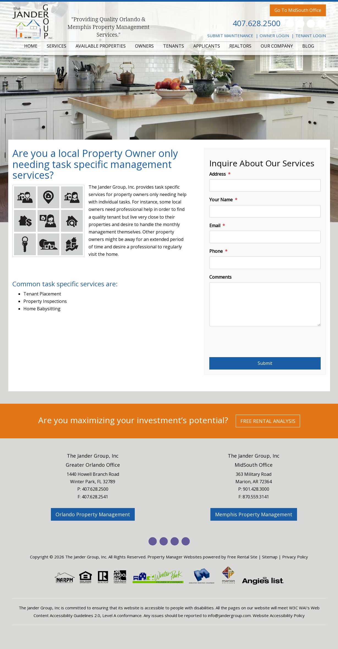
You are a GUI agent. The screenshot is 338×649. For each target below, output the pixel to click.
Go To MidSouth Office (297, 10)
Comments (220, 277)
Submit (265, 363)
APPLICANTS (206, 46)
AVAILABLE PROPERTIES (101, 46)
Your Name (221, 200)
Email (214, 225)
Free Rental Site (242, 557)
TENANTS (173, 46)
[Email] (265, 237)
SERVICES (56, 46)
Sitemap (269, 557)
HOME (30, 46)
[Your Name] (265, 211)
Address (217, 174)
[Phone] (265, 262)
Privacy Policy (295, 557)
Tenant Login (310, 35)
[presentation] (251, 343)
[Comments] (265, 304)
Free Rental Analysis (267, 421)
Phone (216, 251)
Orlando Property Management (93, 514)
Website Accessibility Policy (279, 615)
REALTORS (240, 46)
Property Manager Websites (174, 557)
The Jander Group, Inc (93, 455)
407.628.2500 (257, 23)
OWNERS (144, 46)
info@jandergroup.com (229, 615)
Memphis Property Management (253, 514)
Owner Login (274, 35)
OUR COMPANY (277, 46)
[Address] (265, 185)
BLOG (308, 46)
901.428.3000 (256, 489)
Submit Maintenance (230, 35)
